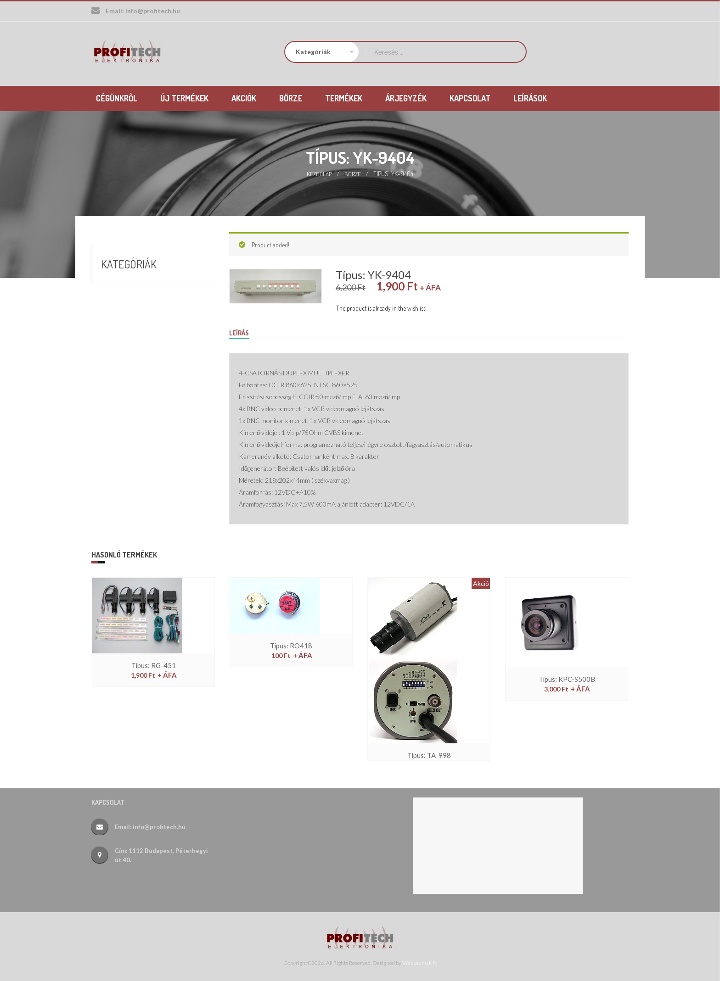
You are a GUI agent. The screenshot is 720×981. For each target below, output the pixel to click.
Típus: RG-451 (153, 665)
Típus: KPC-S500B (567, 679)
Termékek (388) (128, 317)
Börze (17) (118, 300)
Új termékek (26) (131, 333)
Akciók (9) (118, 284)
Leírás (240, 332)
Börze (353, 173)
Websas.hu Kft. (419, 962)
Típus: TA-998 (429, 755)
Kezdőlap (319, 173)
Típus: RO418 (291, 646)
